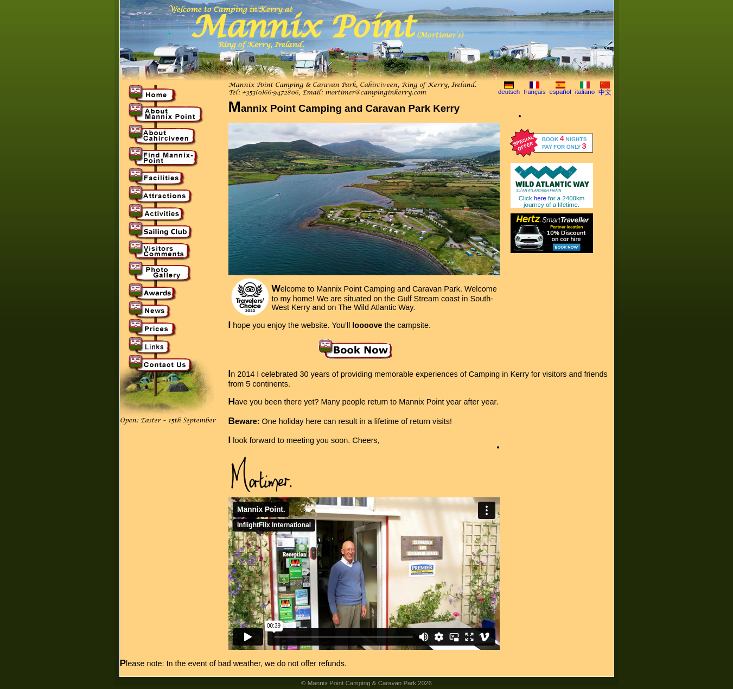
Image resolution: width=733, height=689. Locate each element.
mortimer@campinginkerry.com (375, 93)
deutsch (509, 92)
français (534, 92)
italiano (585, 92)
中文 (604, 92)
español (560, 92)
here (540, 198)
